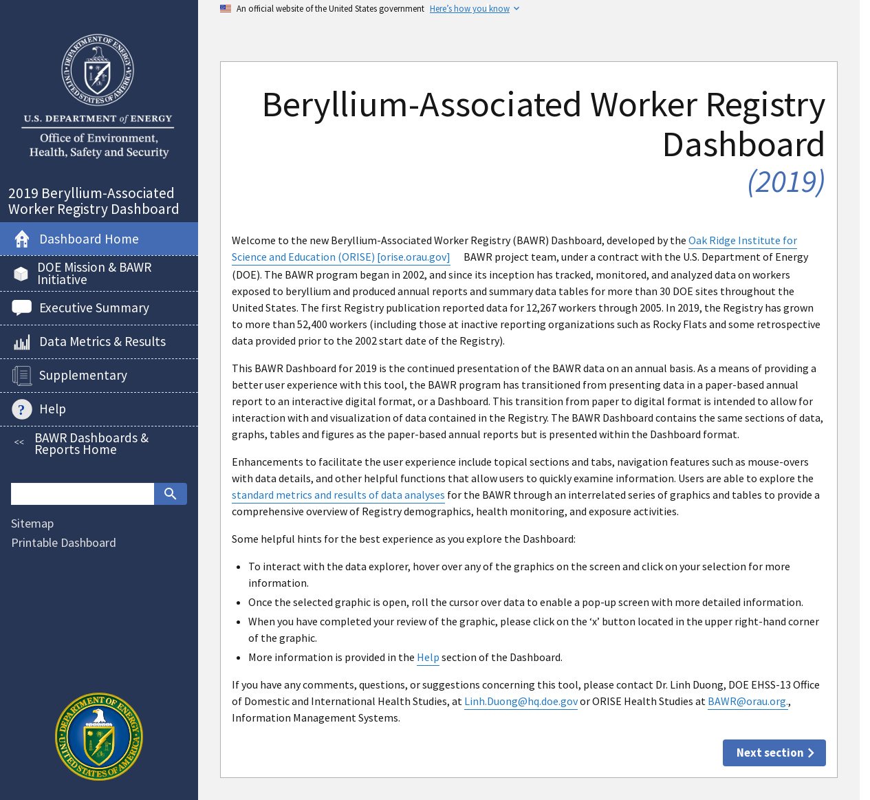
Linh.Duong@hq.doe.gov (521, 701)
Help (428, 657)
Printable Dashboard (63, 542)
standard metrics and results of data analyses (338, 494)
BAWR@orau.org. (748, 701)
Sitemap (32, 523)
